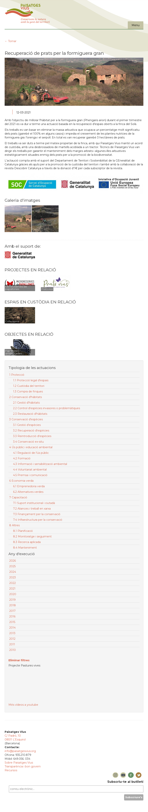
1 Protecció (16, 374)
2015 (12, 622)
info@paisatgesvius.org (20, 751)
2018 (12, 605)
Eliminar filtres (18, 660)
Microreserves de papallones (16, 288)
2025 (12, 566)
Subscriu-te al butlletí (125, 782)
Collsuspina (12, 321)
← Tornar (10, 41)
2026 (12, 560)
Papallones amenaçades (13, 352)
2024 (12, 572)
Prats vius (47, 289)
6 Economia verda (21, 480)
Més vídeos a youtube (23, 704)
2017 (12, 611)
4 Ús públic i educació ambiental (30, 447)
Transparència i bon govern (23, 766)
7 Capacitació (18, 497)
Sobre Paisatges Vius (19, 762)
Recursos (11, 770)
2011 (12, 644)
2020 (12, 594)
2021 (12, 588)
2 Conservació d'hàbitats (25, 397)
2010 (12, 650)
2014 (12, 627)
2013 (12, 633)
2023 (12, 577)
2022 (12, 583)
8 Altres (14, 525)
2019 (12, 599)
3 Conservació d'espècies (26, 419)
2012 (12, 638)
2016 (12, 616)
